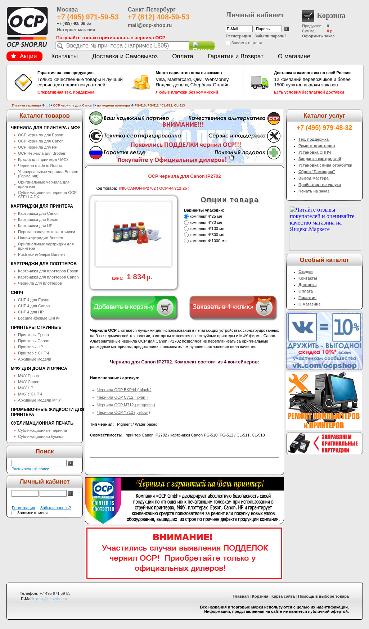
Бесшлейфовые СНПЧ (39, 318)
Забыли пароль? (271, 36)
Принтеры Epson (33, 334)
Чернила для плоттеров (40, 283)
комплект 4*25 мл (206, 216)
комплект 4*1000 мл (208, 241)
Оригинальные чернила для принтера (43, 184)
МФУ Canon (28, 382)
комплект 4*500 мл (207, 234)
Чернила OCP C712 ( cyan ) (122, 397)
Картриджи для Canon (38, 213)
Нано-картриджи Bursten (40, 238)
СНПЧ (17, 292)
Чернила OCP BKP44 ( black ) (124, 390)
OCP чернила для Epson (40, 135)
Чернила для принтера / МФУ (45, 127)
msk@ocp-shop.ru (52, 599)
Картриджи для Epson (38, 219)
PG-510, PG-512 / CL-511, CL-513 (160, 105)
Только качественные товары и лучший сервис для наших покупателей (80, 82)
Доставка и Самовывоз (125, 56)
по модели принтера (113, 105)
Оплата (182, 56)
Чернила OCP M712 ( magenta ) (126, 405)
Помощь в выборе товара (323, 596)
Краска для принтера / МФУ (43, 159)
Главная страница (26, 105)
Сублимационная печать (42, 423)
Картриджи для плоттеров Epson (48, 271)
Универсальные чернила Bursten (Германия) (48, 173)
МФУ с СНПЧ (30, 394)
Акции (23, 56)
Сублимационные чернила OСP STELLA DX (47, 194)
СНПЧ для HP (31, 312)
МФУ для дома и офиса (39, 368)
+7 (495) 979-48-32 (324, 127)
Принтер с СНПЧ (33, 353)
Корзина (260, 596)
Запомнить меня (246, 43)
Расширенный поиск (30, 469)
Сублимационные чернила (42, 430)
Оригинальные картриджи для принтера (46, 246)
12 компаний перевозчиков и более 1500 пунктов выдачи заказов (317, 82)
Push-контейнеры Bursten (41, 254)
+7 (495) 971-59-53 (88, 17)
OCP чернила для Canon (72, 105)
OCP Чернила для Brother (42, 153)
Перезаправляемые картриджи (46, 232)
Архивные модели (34, 359)
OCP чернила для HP (38, 147)
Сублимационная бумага (40, 436)
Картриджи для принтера (42, 206)
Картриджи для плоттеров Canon (48, 277)
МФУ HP (25, 388)
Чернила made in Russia (40, 165)
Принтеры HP (30, 347)
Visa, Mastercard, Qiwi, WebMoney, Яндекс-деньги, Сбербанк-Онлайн (199, 82)
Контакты (64, 56)
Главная (241, 596)
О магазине (294, 56)
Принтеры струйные (36, 327)
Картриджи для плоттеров (44, 263)
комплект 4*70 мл (206, 222)
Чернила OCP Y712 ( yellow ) (123, 412)
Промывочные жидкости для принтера (47, 412)
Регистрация (238, 36)
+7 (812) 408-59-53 (159, 17)
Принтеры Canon (33, 341)
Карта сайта (283, 596)
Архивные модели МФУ (39, 400)
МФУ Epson (28, 376)
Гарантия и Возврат (236, 56)
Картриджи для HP (35, 225)
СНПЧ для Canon (34, 306)
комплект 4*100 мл (207, 228)
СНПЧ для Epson (33, 300)
